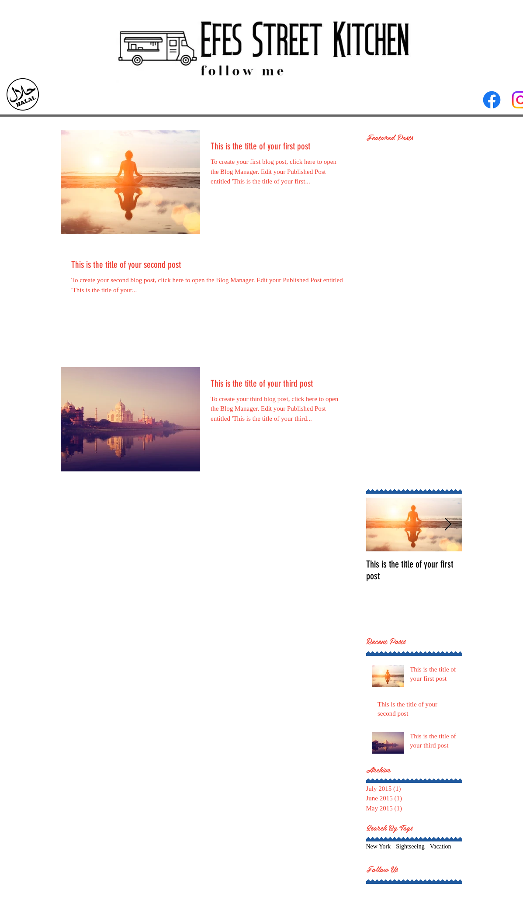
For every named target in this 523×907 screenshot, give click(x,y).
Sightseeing (410, 846)
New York (378, 846)
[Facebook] (491, 99)
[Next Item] (448, 524)
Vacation (440, 846)
